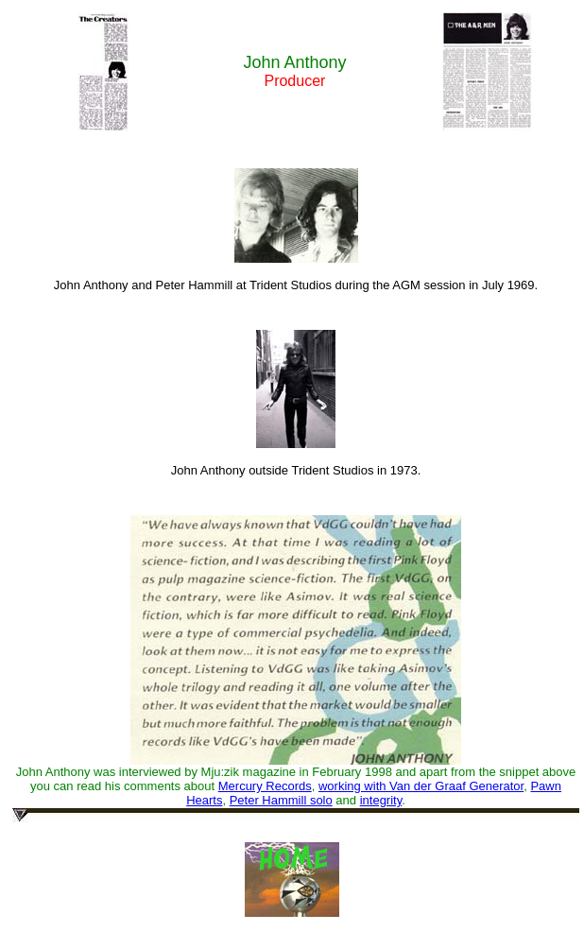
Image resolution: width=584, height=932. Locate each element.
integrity (381, 800)
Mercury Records (265, 786)
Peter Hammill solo (281, 800)
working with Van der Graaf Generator (421, 786)
